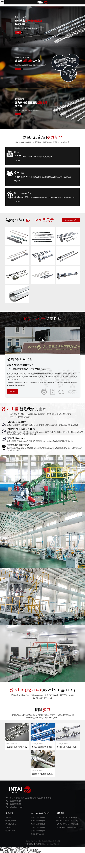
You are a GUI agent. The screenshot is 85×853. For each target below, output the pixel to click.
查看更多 (12, 391)
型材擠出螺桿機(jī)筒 (38, 824)
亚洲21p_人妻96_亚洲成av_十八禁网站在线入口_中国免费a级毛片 (19, 850)
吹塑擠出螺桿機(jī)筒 (38, 831)
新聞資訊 (8, 827)
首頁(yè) (8, 817)
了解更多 (17, 160)
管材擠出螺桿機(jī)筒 (38, 821)
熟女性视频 (19, 852)
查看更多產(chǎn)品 (37, 834)
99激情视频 (13, 852)
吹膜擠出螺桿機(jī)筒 (38, 827)
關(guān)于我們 (10, 821)
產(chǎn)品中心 (10, 824)
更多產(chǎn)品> (71, 220)
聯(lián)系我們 (10, 831)
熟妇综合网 (26, 852)
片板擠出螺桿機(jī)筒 (38, 817)
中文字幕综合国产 (35, 852)
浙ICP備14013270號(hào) (50, 844)
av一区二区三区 (4, 852)
